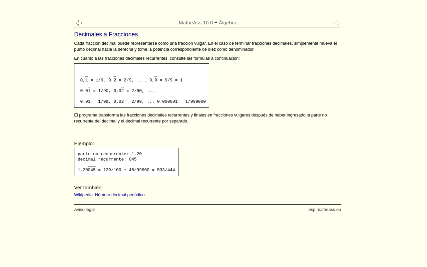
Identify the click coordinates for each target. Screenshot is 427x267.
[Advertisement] (32, 133)
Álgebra (228, 22)
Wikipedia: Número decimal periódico (109, 194)
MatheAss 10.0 (196, 22)
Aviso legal (84, 209)
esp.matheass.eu (325, 209)
